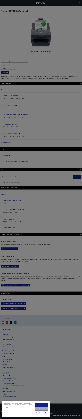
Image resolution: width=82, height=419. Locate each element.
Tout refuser (42, 408)
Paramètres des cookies (41, 412)
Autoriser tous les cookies (42, 404)
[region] (26, 409)
